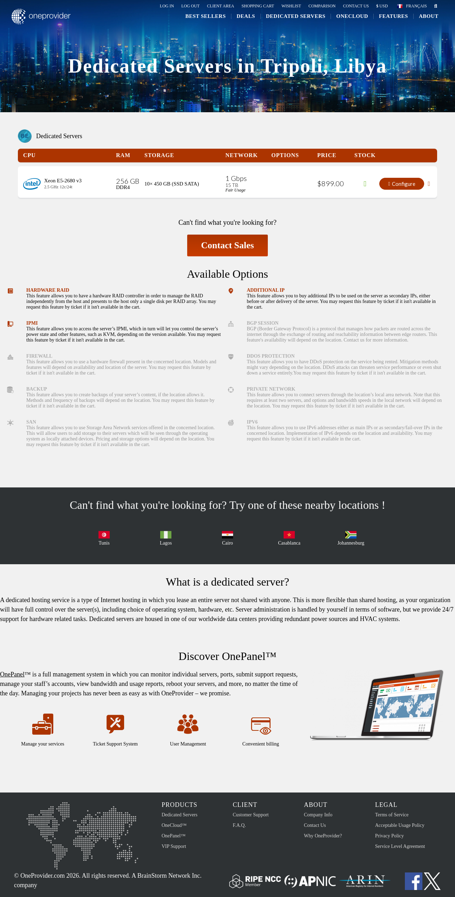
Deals (243, 22)
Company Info (318, 814)
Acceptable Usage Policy (400, 825)
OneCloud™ (174, 825)
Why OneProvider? (323, 835)
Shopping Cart (258, 6)
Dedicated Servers (293, 22)
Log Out (190, 6)
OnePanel (12, 674)
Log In (167, 6)
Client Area (220, 6)
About (426, 22)
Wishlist (291, 6)
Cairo (227, 537)
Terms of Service (391, 814)
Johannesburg (351, 537)
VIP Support (174, 846)
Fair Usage (235, 190)
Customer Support (251, 814)
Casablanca (289, 537)
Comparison (322, 6)
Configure (401, 184)
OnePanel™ (173, 835)
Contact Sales (227, 245)
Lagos (166, 537)
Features (390, 22)
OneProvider (46, 22)
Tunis (104, 537)
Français (416, 6)
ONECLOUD (350, 22)
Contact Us (356, 6)
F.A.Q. (239, 825)
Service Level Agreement (400, 846)
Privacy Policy (389, 835)
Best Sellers (203, 22)
